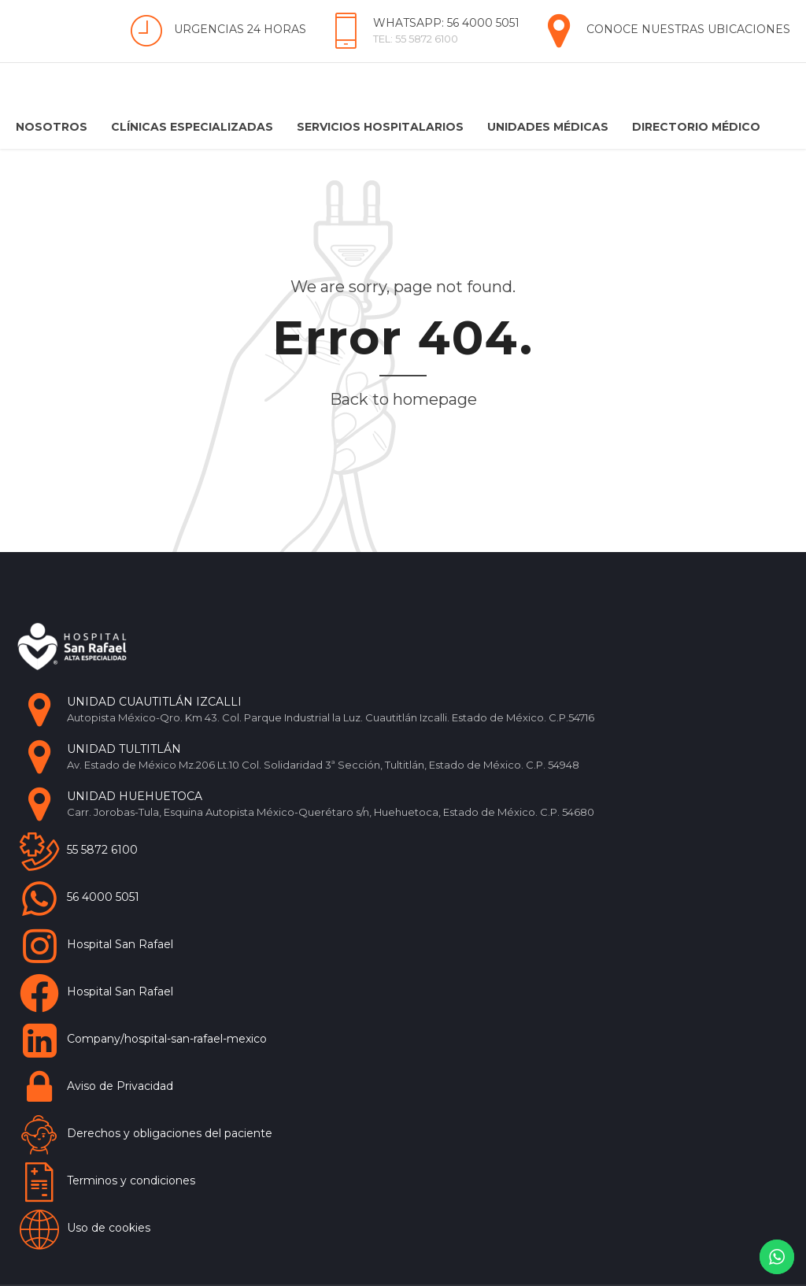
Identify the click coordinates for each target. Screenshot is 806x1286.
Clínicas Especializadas (192, 127)
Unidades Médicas (547, 127)
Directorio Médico (696, 127)
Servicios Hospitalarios (380, 127)
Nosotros (51, 127)
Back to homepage (403, 399)
